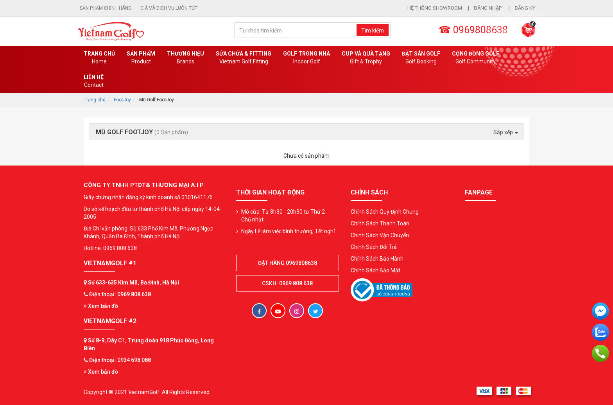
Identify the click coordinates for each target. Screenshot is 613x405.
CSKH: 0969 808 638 (287, 283)
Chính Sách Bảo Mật (375, 270)
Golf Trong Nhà (306, 57)
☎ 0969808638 (473, 30)
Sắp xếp (505, 132)
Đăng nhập (488, 8)
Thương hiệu (185, 57)
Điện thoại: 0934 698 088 (120, 360)
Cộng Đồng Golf (475, 57)
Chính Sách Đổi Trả (374, 247)
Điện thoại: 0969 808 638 (120, 294)
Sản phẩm (141, 57)
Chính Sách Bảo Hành (377, 259)
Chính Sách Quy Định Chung (385, 212)
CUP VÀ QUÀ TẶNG (366, 57)
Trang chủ (99, 57)
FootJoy (122, 100)
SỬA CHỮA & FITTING (243, 57)
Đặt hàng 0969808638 (287, 263)
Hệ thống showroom (434, 8)
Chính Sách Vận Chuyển (380, 235)
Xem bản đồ (101, 306)
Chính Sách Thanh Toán (380, 223)
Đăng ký (524, 8)
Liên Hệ (94, 81)
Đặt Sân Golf (421, 57)
